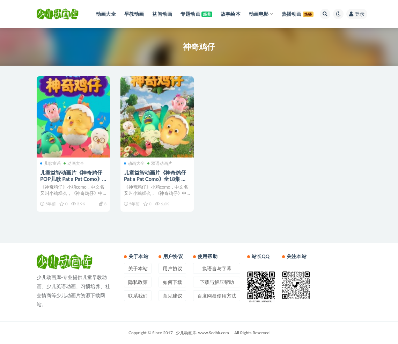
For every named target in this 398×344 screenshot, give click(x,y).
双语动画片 (159, 163)
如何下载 (172, 282)
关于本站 (138, 268)
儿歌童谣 (50, 163)
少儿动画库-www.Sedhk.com (202, 332)
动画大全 (74, 163)
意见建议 (172, 296)
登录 (356, 14)
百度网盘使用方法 (216, 296)
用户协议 (172, 268)
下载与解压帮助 (217, 282)
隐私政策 (138, 282)
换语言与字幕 (216, 268)
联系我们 (138, 296)
